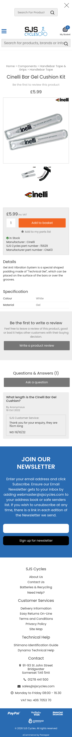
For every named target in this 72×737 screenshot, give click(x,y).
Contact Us (35, 582)
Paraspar (44, 734)
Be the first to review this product (35, 84)
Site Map (36, 629)
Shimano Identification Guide (36, 645)
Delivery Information (36, 608)
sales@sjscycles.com (38, 686)
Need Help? (36, 592)
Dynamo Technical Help (36, 650)
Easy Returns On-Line (36, 613)
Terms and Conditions (36, 619)
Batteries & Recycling (36, 587)
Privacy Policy (36, 624)
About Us (36, 577)
